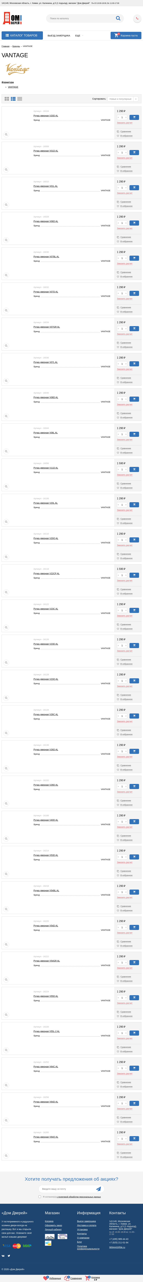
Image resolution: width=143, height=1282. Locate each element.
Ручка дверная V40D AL (46, 820)
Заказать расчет (125, 123)
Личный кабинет (53, 1229)
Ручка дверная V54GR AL (47, 961)
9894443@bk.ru (117, 1247)
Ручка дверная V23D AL (46, 644)
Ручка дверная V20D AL (46, 115)
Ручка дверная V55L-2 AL (47, 1031)
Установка (82, 1229)
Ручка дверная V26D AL (46, 749)
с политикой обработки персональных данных (79, 1197)
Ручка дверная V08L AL (46, 432)
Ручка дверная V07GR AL (47, 327)
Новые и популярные (120, 99)
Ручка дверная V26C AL (46, 714)
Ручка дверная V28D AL (46, 785)
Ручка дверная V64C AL (46, 1066)
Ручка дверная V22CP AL (47, 573)
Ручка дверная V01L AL (46, 186)
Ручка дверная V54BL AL (46, 890)
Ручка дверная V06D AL (46, 221)
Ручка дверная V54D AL (46, 925)
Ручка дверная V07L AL (46, 362)
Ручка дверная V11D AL (46, 468)
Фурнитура (8, 82)
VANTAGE (13, 87)
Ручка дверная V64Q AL (46, 1137)
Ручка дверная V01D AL (46, 151)
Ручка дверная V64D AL (46, 1101)
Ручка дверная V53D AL (46, 855)
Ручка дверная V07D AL (46, 291)
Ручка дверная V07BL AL (46, 256)
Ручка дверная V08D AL (46, 397)
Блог (79, 1242)
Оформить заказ (53, 1225)
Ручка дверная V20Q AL (46, 538)
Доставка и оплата (86, 1225)
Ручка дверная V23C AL (46, 609)
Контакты (82, 1233)
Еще (79, 35)
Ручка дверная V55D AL (46, 996)
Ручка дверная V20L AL (46, 503)
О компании (83, 1238)
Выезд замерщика (59, 35)
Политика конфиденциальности (88, 1247)
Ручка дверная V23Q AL (46, 679)
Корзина (49, 1221)
